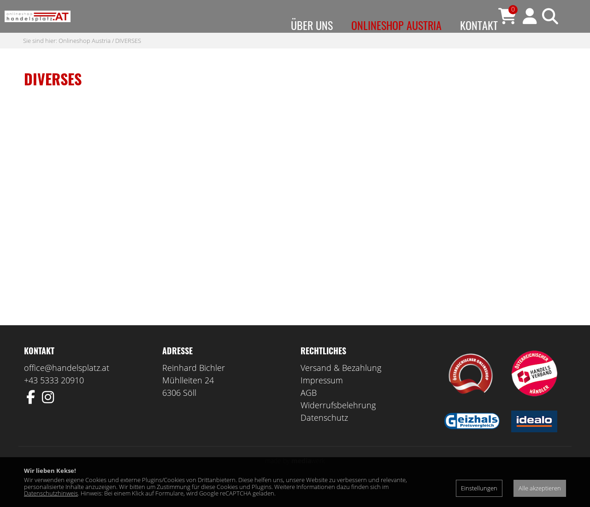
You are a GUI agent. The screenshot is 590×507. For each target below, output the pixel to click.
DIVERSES (128, 58)
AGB (309, 411)
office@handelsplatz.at (66, 386)
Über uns (312, 25)
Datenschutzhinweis (51, 493)
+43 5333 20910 (54, 398)
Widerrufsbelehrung (338, 423)
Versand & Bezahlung (341, 386)
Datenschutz (324, 435)
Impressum (322, 398)
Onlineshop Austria (396, 25)
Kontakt (479, 25)
